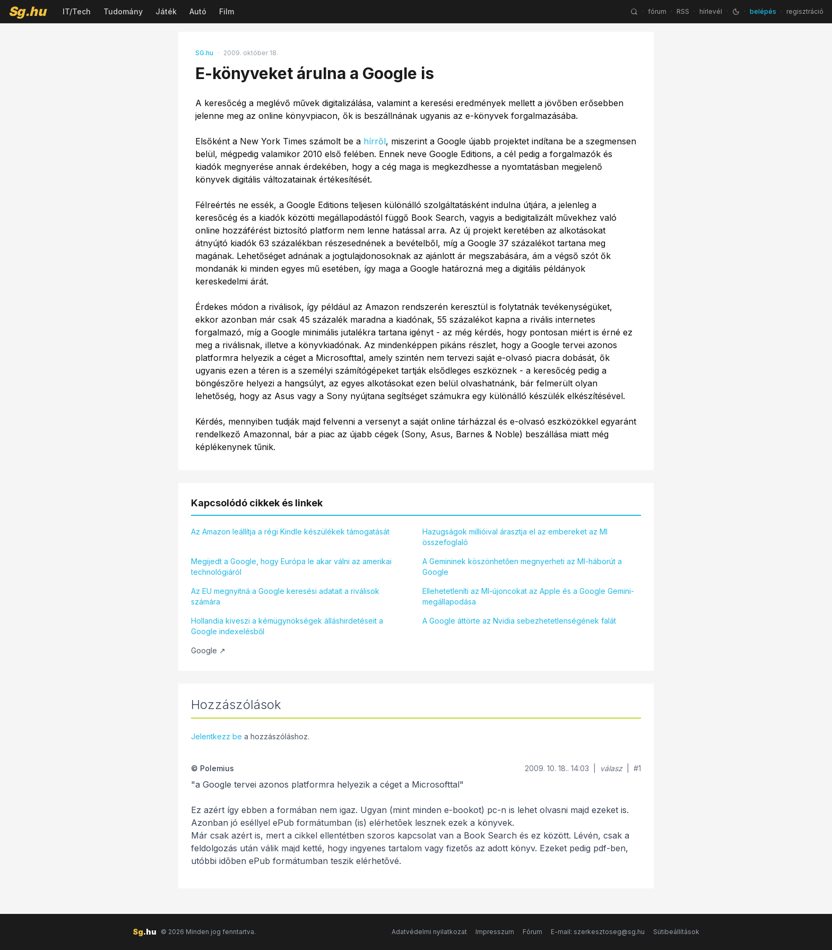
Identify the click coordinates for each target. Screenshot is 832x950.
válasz (611, 768)
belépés (763, 11)
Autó (197, 11)
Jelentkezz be (216, 736)
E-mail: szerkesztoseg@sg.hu (598, 932)
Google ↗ (208, 650)
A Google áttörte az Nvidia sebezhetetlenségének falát (519, 620)
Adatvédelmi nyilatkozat (429, 932)
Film (226, 11)
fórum (657, 11)
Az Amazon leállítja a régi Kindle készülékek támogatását (290, 531)
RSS (683, 11)
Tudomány (123, 11)
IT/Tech (77, 11)
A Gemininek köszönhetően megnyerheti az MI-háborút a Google (522, 566)
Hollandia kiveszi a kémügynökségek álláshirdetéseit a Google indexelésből (287, 626)
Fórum (532, 932)
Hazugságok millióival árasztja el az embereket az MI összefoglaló (515, 537)
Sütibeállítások (676, 932)
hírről (374, 141)
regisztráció (805, 11)
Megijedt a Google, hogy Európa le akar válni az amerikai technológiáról (291, 566)
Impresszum (494, 932)
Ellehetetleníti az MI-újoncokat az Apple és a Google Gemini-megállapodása (528, 596)
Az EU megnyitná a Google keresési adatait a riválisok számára (285, 596)
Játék (166, 11)
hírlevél (710, 11)
